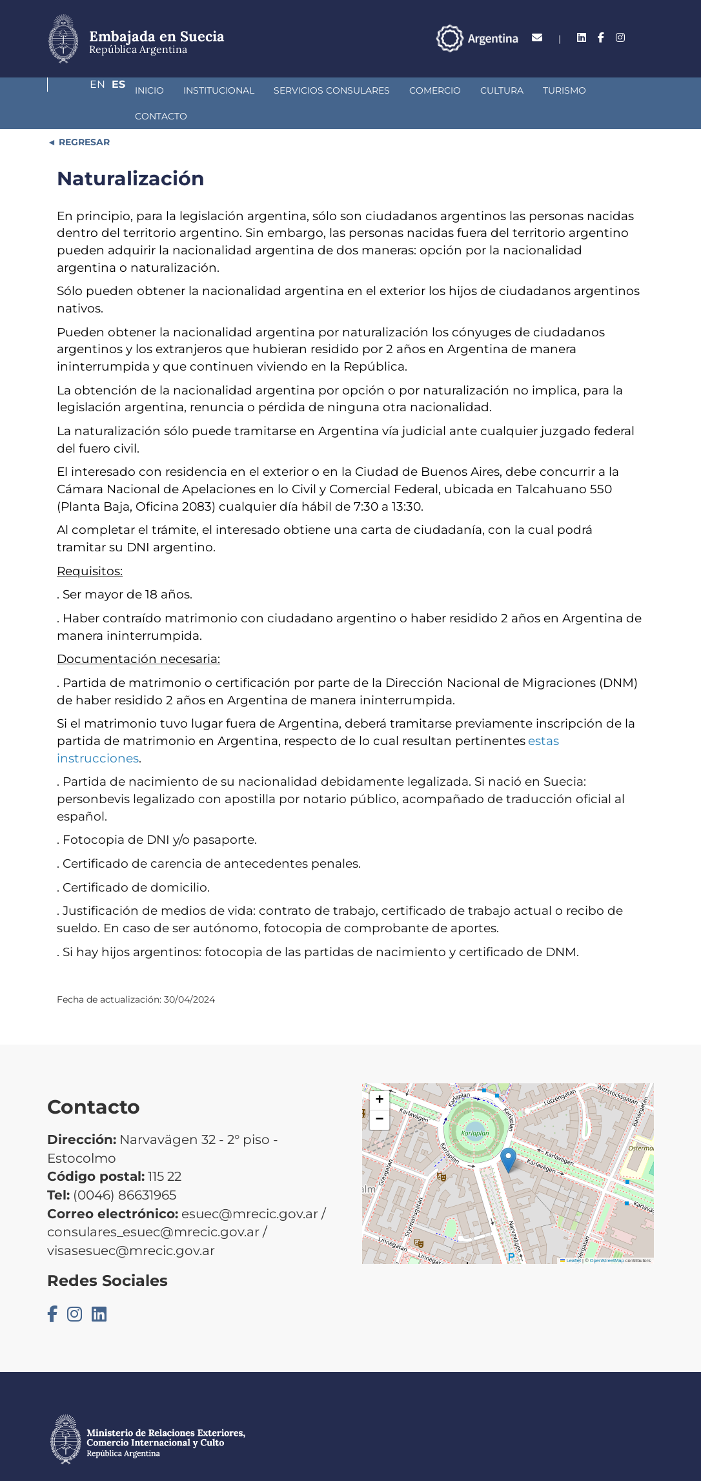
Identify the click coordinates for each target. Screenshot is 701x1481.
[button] (508, 1134)
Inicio (81, 90)
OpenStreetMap (607, 1235)
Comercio (366, 90)
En (621, 38)
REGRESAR (83, 116)
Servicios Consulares (263, 90)
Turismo (496, 90)
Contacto (563, 90)
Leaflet (570, 1235)
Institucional (150, 90)
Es (647, 38)
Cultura (433, 90)
